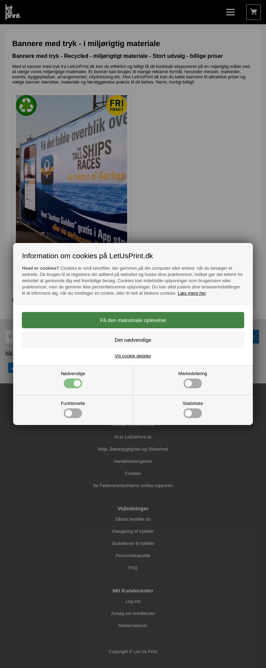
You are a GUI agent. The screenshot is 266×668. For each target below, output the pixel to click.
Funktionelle (73, 409)
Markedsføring (192, 379)
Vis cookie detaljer (133, 355)
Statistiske (193, 409)
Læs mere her (192, 293)
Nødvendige (73, 379)
